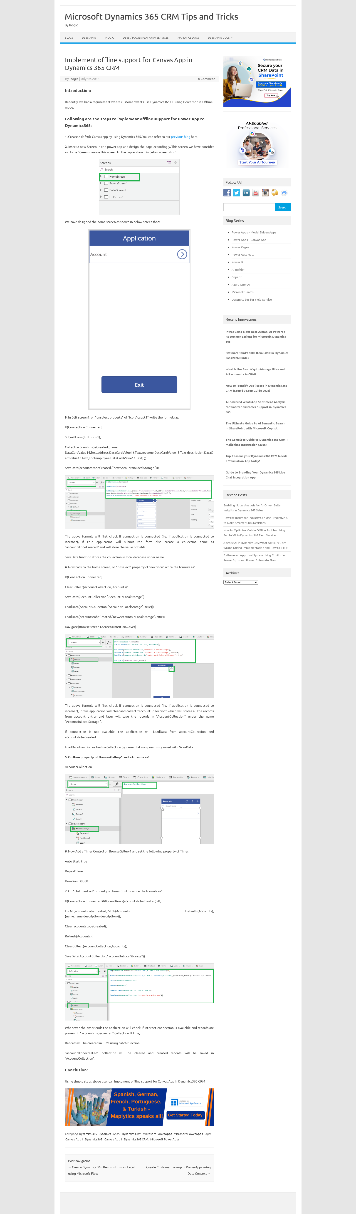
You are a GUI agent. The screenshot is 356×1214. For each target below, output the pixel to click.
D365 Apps (89, 37)
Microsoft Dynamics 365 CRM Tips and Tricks (151, 16)
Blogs (69, 37)
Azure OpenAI (241, 284)
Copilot (237, 277)
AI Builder (238, 269)
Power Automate (243, 254)
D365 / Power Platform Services (145, 37)
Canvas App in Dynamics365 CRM (126, 1139)
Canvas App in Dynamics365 (83, 1139)
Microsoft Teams (243, 292)
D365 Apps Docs (219, 37)
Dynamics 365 (88, 1134)
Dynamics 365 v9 (109, 1134)
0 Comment (206, 79)
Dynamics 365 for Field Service (252, 299)
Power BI (238, 262)
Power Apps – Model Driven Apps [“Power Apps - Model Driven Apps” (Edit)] (254, 232)
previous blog (180, 136)
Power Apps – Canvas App (249, 240)
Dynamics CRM (131, 1134)
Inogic (109, 37)
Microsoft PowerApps (157, 1134)
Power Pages (240, 247)
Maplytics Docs (188, 37)
